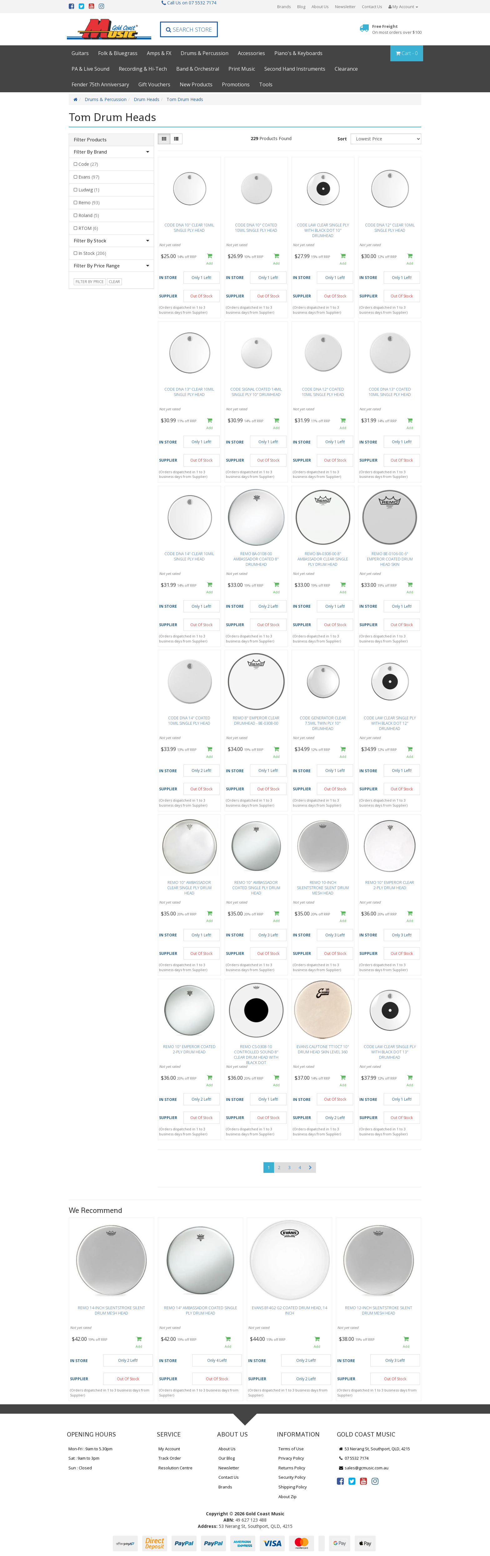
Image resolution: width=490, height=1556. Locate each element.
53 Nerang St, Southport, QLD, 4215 (374, 1449)
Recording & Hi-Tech (143, 68)
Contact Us (372, 6)
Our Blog (226, 1458)
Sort (342, 139)
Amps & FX (159, 53)
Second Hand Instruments (294, 68)
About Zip (287, 1496)
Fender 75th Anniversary (100, 84)
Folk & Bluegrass (118, 53)
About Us (320, 6)
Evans (88, 177)
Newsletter (345, 6)
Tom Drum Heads (185, 99)
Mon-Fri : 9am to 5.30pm (90, 1449)
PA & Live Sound (90, 68)
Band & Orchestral (197, 68)
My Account (169, 1449)
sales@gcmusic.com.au (363, 1468)
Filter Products (90, 140)
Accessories (251, 53)
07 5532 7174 (353, 1458)
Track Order (169, 1458)
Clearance (346, 68)
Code (88, 164)
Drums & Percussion (204, 53)
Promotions (236, 84)
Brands (284, 6)
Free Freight (397, 29)
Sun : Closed (80, 1468)
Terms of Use (291, 1449)
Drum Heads (146, 99)
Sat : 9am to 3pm (83, 1458)
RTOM (88, 228)
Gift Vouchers (154, 84)
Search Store (189, 29)
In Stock (92, 253)
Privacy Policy (291, 1458)
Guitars (80, 53)
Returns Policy (291, 1468)
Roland (88, 215)
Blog (301, 6)
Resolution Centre (175, 1468)
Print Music (241, 68)
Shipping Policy (292, 1487)
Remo (89, 202)
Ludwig (88, 190)
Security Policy (292, 1477)
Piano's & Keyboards (298, 53)
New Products (196, 84)
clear (114, 281)
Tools (265, 84)
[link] (340, 1481)
